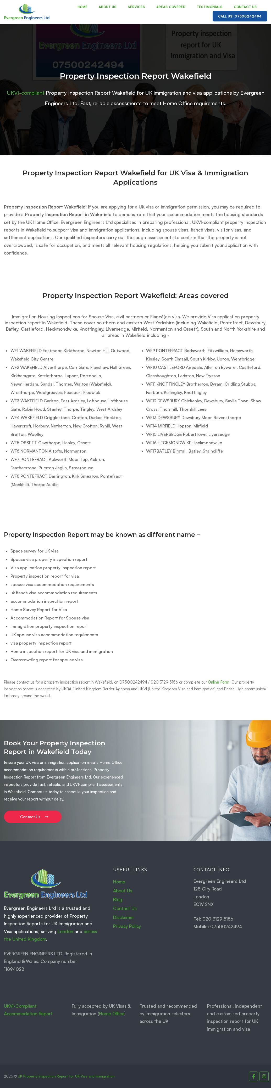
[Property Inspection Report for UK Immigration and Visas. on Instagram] (264, 1076)
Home (82, 7)
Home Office (111, 1013)
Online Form (218, 682)
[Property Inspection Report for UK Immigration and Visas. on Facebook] (253, 1076)
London (65, 931)
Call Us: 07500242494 (240, 16)
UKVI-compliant (26, 92)
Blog (117, 899)
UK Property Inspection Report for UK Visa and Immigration (66, 1076)
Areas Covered (170, 7)
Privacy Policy (127, 926)
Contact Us (245, 7)
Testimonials (210, 7)
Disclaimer (123, 917)
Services (136, 7)
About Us (108, 7)
